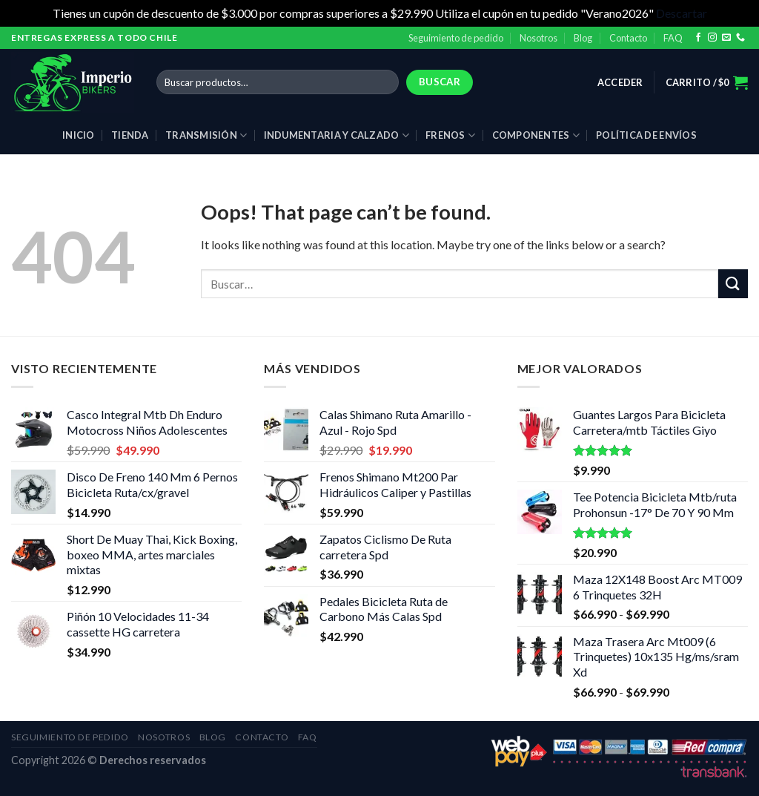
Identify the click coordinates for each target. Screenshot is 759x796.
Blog (583, 38)
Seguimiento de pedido (455, 38)
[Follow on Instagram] (712, 38)
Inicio (78, 135)
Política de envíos (646, 135)
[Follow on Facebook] (698, 38)
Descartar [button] (681, 13)
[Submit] (733, 283)
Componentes (536, 135)
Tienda (130, 135)
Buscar (439, 82)
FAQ (673, 38)
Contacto (628, 38)
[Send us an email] (726, 38)
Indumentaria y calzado (336, 135)
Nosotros (538, 38)
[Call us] (740, 38)
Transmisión (206, 135)
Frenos (450, 135)
